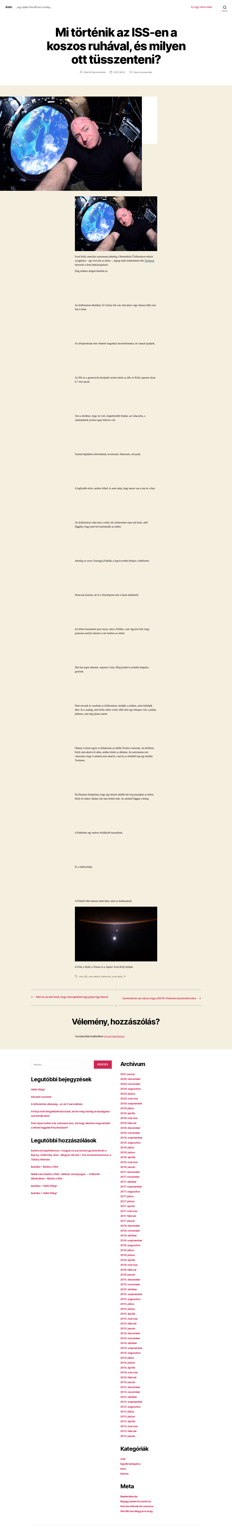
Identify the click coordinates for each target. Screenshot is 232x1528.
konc (9, 7)
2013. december (131, 1390)
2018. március (130, 1166)
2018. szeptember (133, 1141)
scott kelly (118, 976)
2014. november (131, 1342)
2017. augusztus (131, 1195)
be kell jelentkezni (114, 1040)
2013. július (128, 1415)
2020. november (131, 1087)
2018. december (132, 1131)
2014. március (130, 1376)
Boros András (98, 72)
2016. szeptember (133, 1244)
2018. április (129, 1161)
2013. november (131, 1395)
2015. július (128, 1307)
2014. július (128, 1361)
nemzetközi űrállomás (100, 976)
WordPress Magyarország (138, 1515)
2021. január (129, 1077)
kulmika (36, 1170)
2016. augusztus (132, 1249)
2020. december (132, 1082)
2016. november (131, 1234)
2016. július (128, 1254)
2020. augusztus (132, 1092)
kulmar (125, 1477)
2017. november (131, 1180)
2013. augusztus (132, 1410)
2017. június (128, 1205)
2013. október (130, 1400)
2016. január (129, 1278)
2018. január (129, 1170)
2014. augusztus (132, 1356)
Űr (126, 976)
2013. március (130, 1430)
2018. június (129, 1156)
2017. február (129, 1219)
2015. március (130, 1322)
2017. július (128, 1200)
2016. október (130, 1239)
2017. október (130, 1185)
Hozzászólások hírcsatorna (139, 1510)
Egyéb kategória (132, 1467)
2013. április (129, 1425)
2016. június (128, 1258)
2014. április (129, 1371)
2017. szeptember (133, 1190)
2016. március (130, 1268)
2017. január (128, 1224)
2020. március (130, 1102)
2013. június (128, 1420)
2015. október (130, 1293)
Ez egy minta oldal (201, 7)
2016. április (129, 1263)
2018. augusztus (132, 1146)
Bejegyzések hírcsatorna (138, 1505)
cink (81, 976)
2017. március (130, 1214)
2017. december (131, 1175)
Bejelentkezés (130, 1500)
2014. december (132, 1337)
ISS (86, 976)
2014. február (130, 1381)
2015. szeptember (133, 1297)
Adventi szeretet (43, 1100)
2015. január (129, 1332)
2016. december (131, 1229)
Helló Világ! (39, 1093)
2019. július (128, 1112)
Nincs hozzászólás (143, 72)
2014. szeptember (133, 1351)
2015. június (128, 1312)
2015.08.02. (119, 72)
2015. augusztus (132, 1302)
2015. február (129, 1327)
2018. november (131, 1136)
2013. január (129, 1439)
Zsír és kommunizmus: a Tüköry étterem (59, 1163)
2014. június (129, 1366)
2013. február (129, 1434)
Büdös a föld (53, 1170)
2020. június (129, 1097)
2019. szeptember (133, 1107)
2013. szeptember (133, 1405)
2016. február (129, 1273)
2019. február (129, 1126)
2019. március (130, 1121)
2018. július (128, 1151)
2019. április (129, 1117)
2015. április (129, 1317)
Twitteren (149, 260)
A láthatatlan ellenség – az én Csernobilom (61, 1107)
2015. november (131, 1288)
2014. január (129, 1386)
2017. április (128, 1209)
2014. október (130, 1346)
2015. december (131, 1283)
